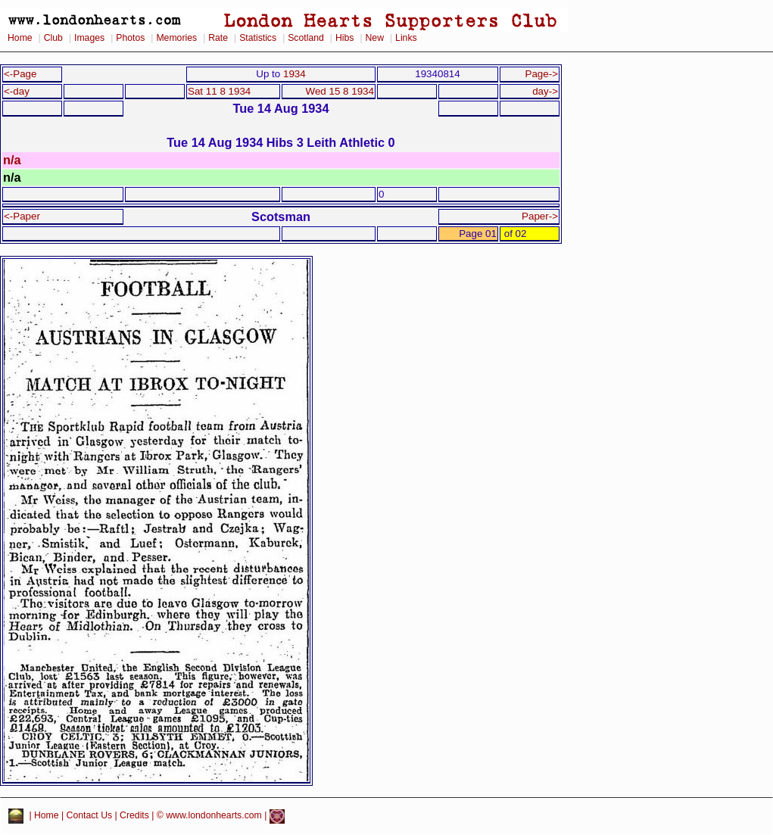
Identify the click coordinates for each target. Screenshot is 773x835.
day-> (545, 91)
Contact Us (90, 816)
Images (89, 38)
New (375, 38)
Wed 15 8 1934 (340, 91)
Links (406, 38)
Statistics (257, 38)
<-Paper (22, 216)
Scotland (306, 38)
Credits (134, 816)
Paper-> (540, 216)
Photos (130, 38)
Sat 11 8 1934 (219, 91)
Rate (218, 38)
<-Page (20, 73)
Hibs (344, 38)
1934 (294, 73)
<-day (17, 91)
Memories (176, 38)
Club (53, 38)
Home (20, 38)
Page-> (541, 73)
